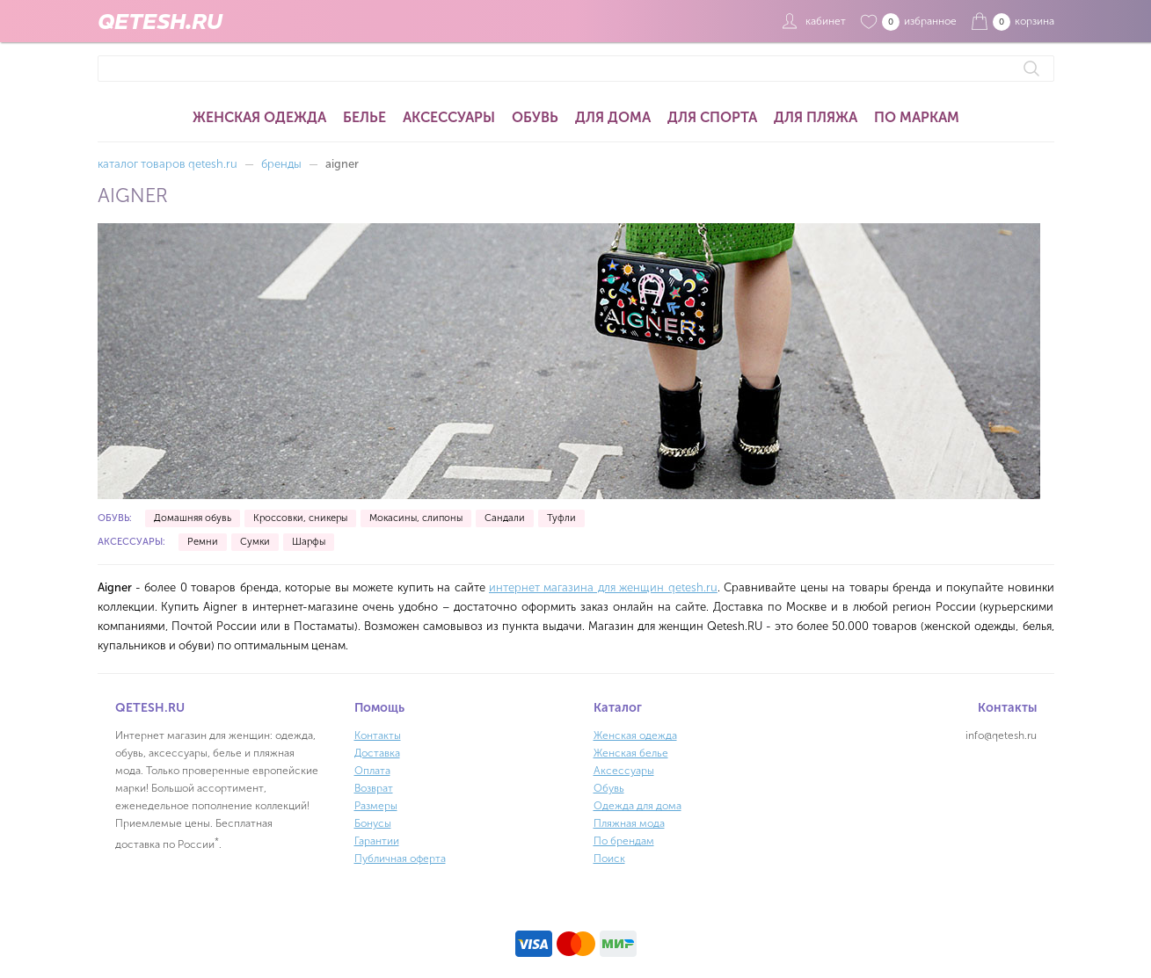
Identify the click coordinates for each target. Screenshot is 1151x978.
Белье (364, 117)
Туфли (561, 518)
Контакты (377, 735)
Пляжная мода (629, 823)
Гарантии (376, 841)
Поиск (609, 858)
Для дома (613, 117)
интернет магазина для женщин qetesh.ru (603, 587)
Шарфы (308, 541)
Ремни (202, 541)
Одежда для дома (637, 806)
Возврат (373, 788)
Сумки (255, 541)
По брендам (624, 841)
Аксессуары (449, 117)
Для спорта (712, 117)
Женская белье (631, 753)
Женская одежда (259, 117)
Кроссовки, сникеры (300, 518)
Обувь (535, 117)
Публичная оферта (400, 858)
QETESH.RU (160, 21)
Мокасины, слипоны (416, 518)
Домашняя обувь (192, 518)
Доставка (377, 753)
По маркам (916, 117)
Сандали (504, 518)
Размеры (375, 806)
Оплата (372, 770)
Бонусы (372, 823)
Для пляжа (815, 117)
